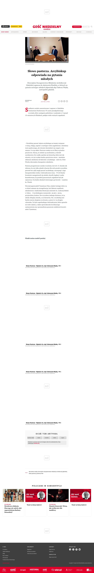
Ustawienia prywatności (32, 553)
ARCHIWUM (35, 32)
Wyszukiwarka (91, 26)
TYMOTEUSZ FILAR (39, 473)
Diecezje (79, 32)
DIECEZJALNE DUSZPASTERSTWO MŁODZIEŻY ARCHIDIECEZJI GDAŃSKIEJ (52, 471)
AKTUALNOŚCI (15, 32)
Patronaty (69, 32)
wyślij (67, 100)
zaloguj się (86, 26)
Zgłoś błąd (6, 563)
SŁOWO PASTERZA (32, 473)
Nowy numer (5, 32)
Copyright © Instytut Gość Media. (75, 563)
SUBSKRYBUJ (76, 26)
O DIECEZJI (89, 32)
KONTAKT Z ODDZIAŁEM (57, 32)
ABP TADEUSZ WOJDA (33, 471)
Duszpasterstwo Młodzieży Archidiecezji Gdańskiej (40, 267)
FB (62, 100)
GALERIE (45, 32)
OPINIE (25, 32)
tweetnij (64, 100)
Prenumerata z (16, 26)
